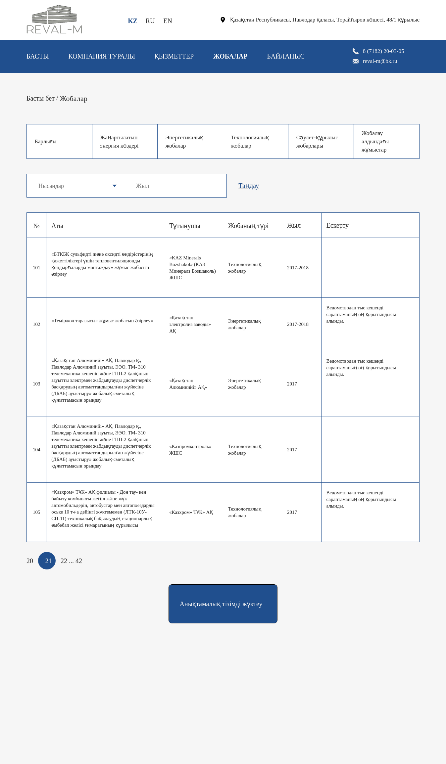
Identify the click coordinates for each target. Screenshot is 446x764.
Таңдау (248, 185)
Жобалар (230, 56)
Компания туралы (101, 56)
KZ (132, 20)
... (71, 560)
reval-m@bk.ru (380, 61)
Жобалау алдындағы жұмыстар (376, 141)
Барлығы (46, 141)
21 (48, 560)
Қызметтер (174, 56)
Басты (37, 56)
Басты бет (40, 98)
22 (64, 560)
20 (29, 560)
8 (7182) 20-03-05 (383, 51)
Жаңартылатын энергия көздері (121, 141)
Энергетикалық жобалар (185, 141)
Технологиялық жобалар (251, 141)
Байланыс (285, 56)
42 (78, 560)
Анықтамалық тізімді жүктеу (221, 603)
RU (150, 20)
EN (167, 20)
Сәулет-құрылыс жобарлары (318, 141)
